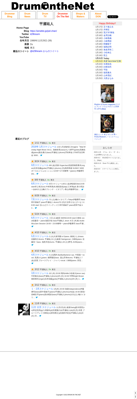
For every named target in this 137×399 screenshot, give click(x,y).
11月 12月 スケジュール (43, 307)
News (27, 15)
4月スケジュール (40, 255)
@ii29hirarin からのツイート (44, 51)
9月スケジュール (40, 165)
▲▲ (135, 392)
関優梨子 (107, 44)
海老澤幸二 (108, 49)
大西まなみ (108, 78)
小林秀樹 (107, 41)
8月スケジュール (40, 183)
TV (45, 15)
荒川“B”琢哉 (108, 32)
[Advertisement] (107, 218)
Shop (80, 15)
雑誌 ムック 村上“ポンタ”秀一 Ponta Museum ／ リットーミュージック (106, 136)
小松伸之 (107, 52)
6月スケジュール (40, 218)
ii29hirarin (35, 34)
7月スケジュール (40, 199)
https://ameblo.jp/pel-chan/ (43, 31)
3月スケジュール (40, 273)
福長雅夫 (107, 72)
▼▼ (135, 396)
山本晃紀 (107, 75)
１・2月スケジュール (42, 289)
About (98, 15)
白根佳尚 (107, 67)
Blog (10, 15)
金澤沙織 (107, 35)
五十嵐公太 (108, 27)
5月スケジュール (40, 236)
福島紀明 (107, 47)
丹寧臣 (106, 29)
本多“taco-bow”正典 (112, 61)
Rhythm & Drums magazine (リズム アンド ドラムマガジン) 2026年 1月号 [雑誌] (107, 106)
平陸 (105, 70)
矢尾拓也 (107, 64)
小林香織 (107, 38)
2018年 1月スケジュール (44, 146)
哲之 (105, 55)
